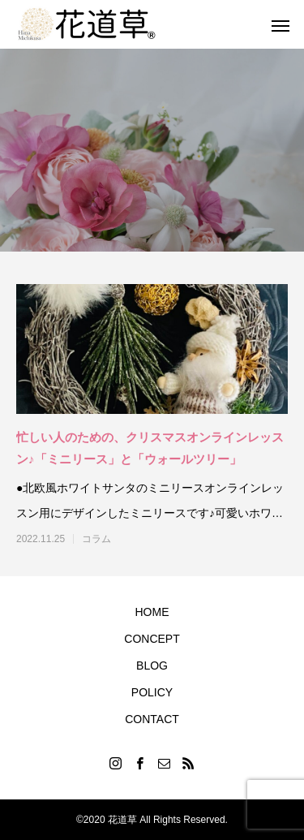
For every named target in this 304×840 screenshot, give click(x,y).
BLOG (152, 665)
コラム (96, 539)
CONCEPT (151, 638)
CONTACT (152, 719)
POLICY (152, 692)
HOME (152, 611)
